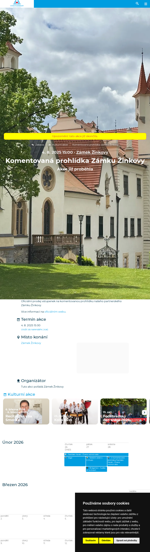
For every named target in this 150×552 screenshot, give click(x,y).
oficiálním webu (55, 311)
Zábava (38, 144)
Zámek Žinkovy (92, 152)
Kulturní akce (58, 144)
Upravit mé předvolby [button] (126, 540)
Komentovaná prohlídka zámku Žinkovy (95, 145)
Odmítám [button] (106, 540)
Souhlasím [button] (90, 540)
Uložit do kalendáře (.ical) (34, 330)
